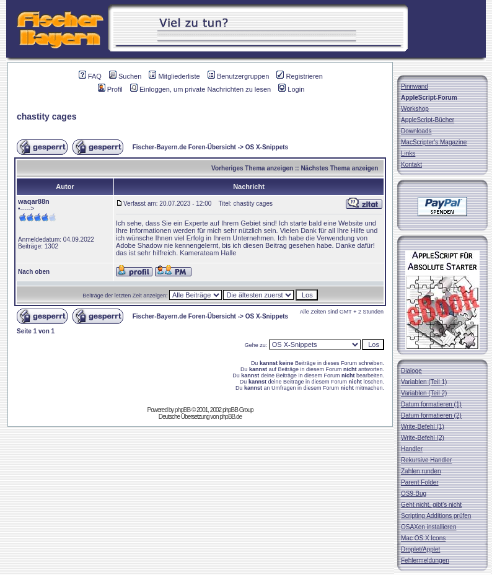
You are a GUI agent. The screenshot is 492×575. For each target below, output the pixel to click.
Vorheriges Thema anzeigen (252, 168)
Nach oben (34, 271)
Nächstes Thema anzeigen (339, 168)
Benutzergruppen (238, 76)
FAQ (90, 76)
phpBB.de (230, 416)
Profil (110, 89)
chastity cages (47, 116)
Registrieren (299, 76)
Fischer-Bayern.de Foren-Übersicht (184, 147)
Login (291, 89)
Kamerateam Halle (208, 253)
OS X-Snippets (266, 147)
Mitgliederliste (174, 76)
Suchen (125, 76)
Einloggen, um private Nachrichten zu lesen (200, 89)
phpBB (182, 409)
